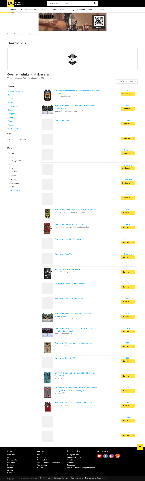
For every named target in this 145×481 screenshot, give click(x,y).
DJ (21, 10)
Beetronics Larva (62, 120)
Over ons (101, 10)
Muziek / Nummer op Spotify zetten (81, 468)
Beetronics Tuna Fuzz (64, 254)
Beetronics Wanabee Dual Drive (68, 239)
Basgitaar (11, 114)
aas (10, 168)
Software (70, 462)
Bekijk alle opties (14, 128)
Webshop (81, 10)
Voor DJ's (71, 460)
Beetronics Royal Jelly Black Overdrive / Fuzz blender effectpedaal (74, 329)
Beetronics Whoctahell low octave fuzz (71, 224)
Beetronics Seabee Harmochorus (69, 298)
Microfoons (12, 102)
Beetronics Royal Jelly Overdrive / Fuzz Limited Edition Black (74, 107)
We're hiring (42, 465)
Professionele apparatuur (18, 91)
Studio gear (12, 99)
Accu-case (13, 183)
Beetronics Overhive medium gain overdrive (73, 343)
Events (62, 10)
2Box (11, 153)
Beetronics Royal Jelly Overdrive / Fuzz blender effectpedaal (75, 314)
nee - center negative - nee (65, 271)
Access (12, 175)
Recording (71, 465)
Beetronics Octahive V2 (65, 358)
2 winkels (126, 94)
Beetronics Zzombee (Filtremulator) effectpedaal (75, 209)
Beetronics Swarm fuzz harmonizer (69, 269)
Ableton (12, 172)
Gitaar (10, 110)
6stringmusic (14, 161)
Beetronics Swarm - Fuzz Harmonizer (70, 284)
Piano (10, 121)
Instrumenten (30, 10)
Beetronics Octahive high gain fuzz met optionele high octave (75, 374)
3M (10, 157)
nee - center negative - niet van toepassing (72, 227)
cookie (84, 478)
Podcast (91, 10)
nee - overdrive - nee (63, 405)
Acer (11, 187)
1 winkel (126, 213)
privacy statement (96, 478)
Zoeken (95, 3)
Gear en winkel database (28, 74)
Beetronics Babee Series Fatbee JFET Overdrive (75, 402)
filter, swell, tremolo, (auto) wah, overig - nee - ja (74, 212)
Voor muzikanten (74, 457)
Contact (40, 468)
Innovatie (42, 10)
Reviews (53, 10)
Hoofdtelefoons (14, 106)
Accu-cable (13, 179)
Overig (71, 10)
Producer (12, 10)
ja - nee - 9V (60, 378)
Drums (10, 117)
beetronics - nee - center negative (68, 319)
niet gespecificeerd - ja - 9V (66, 96)
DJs (8, 457)
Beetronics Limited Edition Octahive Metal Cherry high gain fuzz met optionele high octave (76, 389)
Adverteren (41, 457)
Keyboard (11, 125)
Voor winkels (42, 460)
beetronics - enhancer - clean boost (69, 111)
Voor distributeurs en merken (48, 462)
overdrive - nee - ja (62, 346)
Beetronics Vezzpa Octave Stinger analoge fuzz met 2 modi (77, 92)
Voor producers (73, 455)
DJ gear (11, 95)
